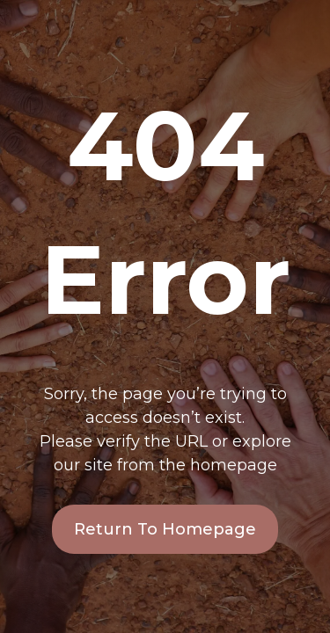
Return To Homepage (165, 529)
